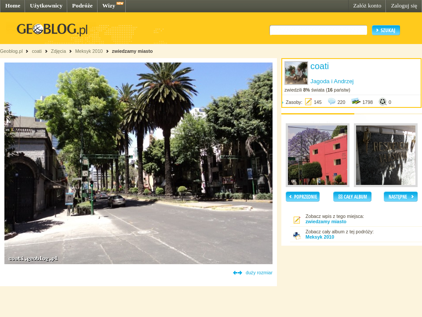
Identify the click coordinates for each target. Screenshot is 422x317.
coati (37, 51)
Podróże (82, 5)
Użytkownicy (46, 5)
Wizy (108, 5)
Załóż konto (367, 5)
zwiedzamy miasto (132, 51)
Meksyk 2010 (89, 51)
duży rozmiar (259, 272)
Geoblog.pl (11, 51)
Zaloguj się (404, 5)
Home (12, 5)
